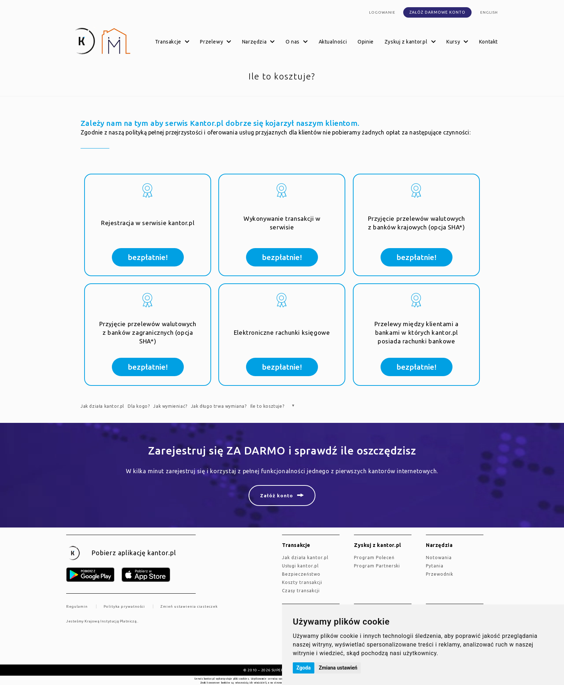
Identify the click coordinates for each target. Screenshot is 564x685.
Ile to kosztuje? (267, 406)
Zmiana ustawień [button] (338, 668)
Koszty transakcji (302, 582)
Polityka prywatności (124, 606)
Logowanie (382, 12)
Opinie (366, 42)
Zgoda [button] (303, 668)
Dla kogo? (139, 406)
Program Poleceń (374, 557)
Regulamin (77, 606)
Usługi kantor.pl (300, 565)
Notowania (439, 557)
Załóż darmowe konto (437, 12)
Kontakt (488, 42)
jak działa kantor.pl (305, 557)
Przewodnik (439, 574)
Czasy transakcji (301, 590)
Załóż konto (276, 495)
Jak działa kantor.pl (102, 406)
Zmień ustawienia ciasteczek (189, 606)
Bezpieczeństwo (301, 574)
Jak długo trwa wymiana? (219, 406)
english (489, 12)
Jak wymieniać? (170, 406)
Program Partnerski (377, 565)
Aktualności (333, 42)
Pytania (435, 565)
